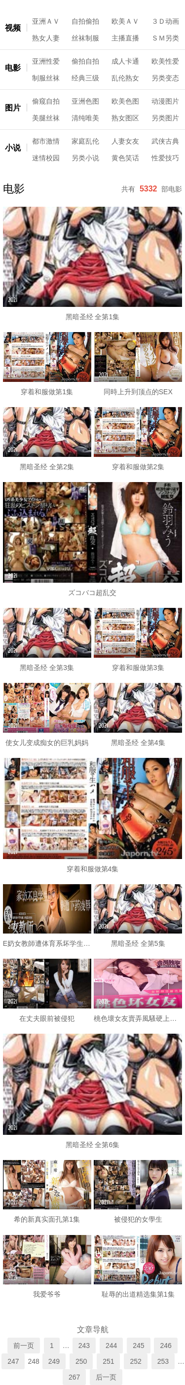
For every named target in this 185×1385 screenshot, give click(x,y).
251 (108, 1361)
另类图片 (165, 118)
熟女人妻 (46, 38)
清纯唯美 (85, 118)
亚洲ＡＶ (46, 21)
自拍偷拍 (85, 21)
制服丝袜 (46, 78)
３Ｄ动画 (165, 21)
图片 (13, 108)
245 (138, 1345)
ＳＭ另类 (165, 38)
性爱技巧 (165, 158)
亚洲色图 (85, 101)
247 (13, 1361)
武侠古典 (165, 141)
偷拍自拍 (85, 61)
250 (81, 1361)
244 (111, 1345)
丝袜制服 (85, 38)
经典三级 (85, 78)
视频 (13, 28)
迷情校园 (46, 158)
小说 (13, 148)
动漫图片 (165, 101)
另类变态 (165, 78)
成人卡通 (125, 61)
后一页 (106, 1377)
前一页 (23, 1345)
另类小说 (85, 158)
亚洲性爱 (46, 61)
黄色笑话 (125, 158)
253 (163, 1361)
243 (84, 1345)
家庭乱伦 (85, 141)
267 (74, 1377)
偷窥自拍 (46, 101)
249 (54, 1361)
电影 (13, 68)
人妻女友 (125, 141)
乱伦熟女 (125, 78)
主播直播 (125, 38)
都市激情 (46, 141)
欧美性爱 (165, 61)
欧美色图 (125, 101)
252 (135, 1361)
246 (165, 1345)
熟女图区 (125, 118)
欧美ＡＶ (125, 21)
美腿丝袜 (46, 118)
